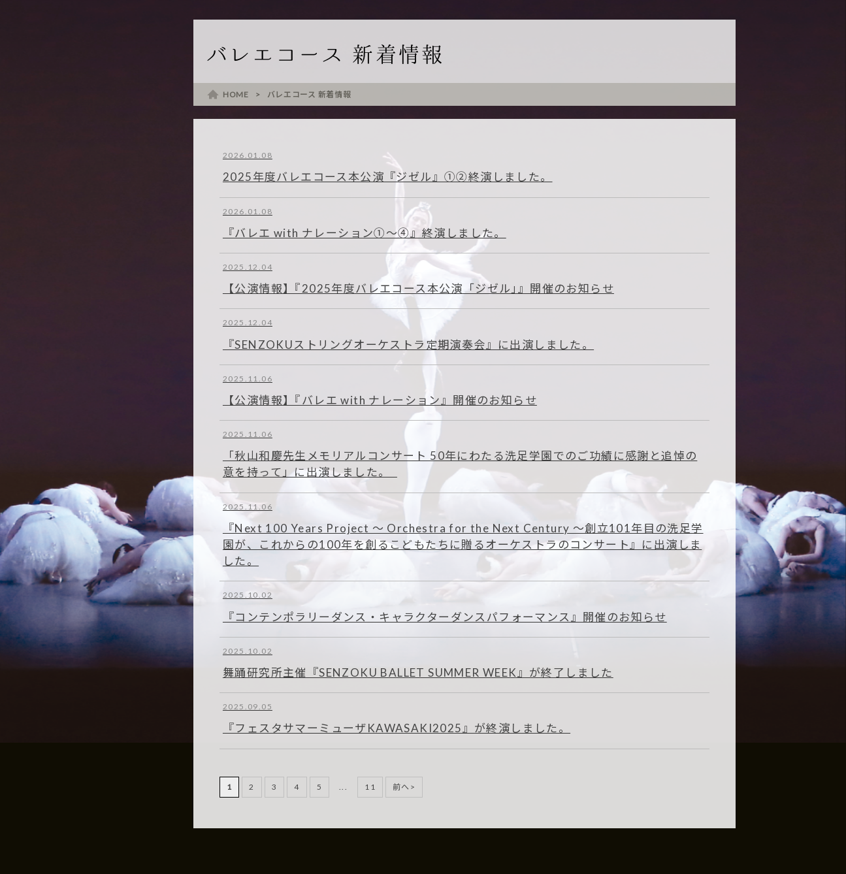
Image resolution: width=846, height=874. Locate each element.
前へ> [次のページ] (404, 787)
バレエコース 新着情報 (309, 94)
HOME (236, 94)
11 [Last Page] (370, 787)
